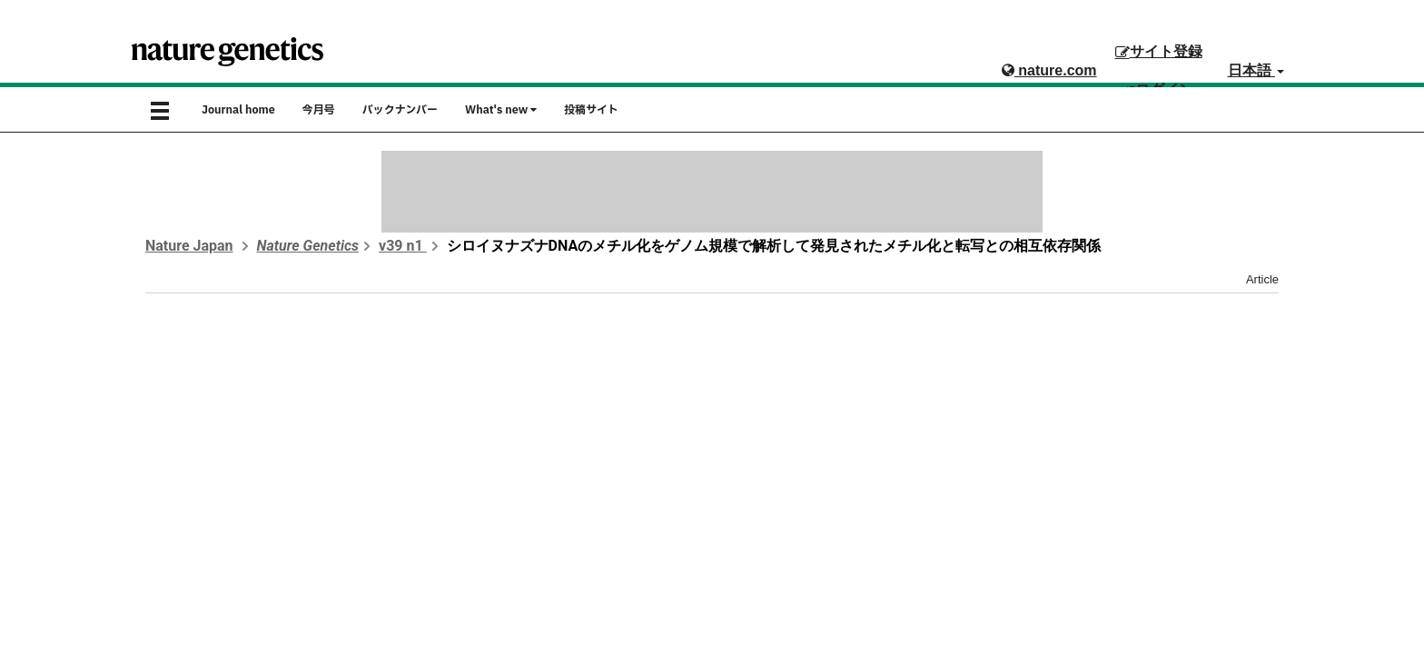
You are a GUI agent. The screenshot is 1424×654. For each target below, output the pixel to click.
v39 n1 (403, 245)
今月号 (318, 110)
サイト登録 (1158, 51)
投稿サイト (591, 110)
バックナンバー (400, 110)
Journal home (238, 110)
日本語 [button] (1256, 70)
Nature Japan (189, 245)
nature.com (1049, 70)
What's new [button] (501, 110)
